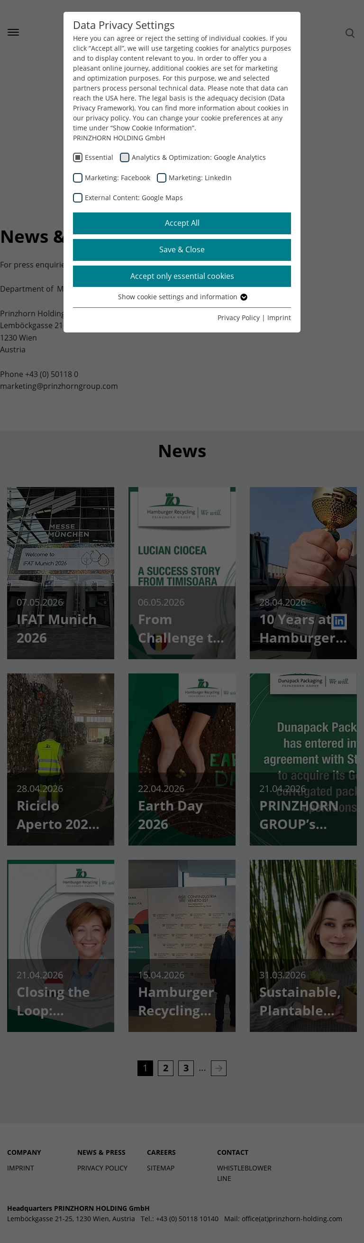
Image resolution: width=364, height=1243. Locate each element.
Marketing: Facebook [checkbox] (117, 177)
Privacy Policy (239, 317)
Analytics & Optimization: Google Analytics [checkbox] (199, 157)
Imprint (279, 317)
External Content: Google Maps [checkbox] (134, 197)
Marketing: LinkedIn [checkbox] (200, 177)
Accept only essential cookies (182, 276)
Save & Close (182, 249)
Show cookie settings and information (182, 296)
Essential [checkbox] (99, 157)
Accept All (182, 223)
